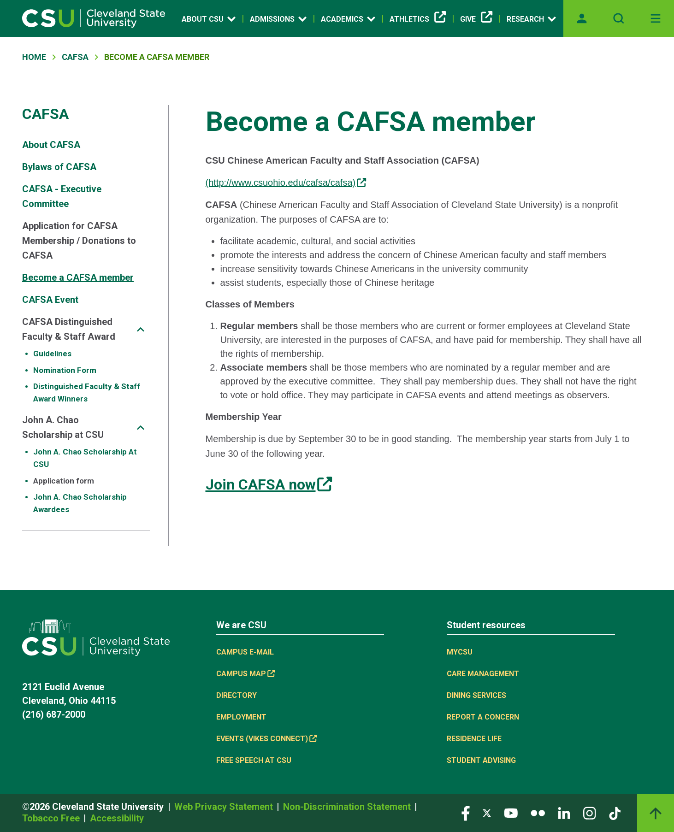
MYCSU (460, 652)
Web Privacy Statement (224, 806)
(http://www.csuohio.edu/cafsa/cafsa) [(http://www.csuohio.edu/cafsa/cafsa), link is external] (286, 182)
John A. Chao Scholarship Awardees (80, 503)
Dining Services (476, 695)
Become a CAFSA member (78, 277)
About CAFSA (51, 144)
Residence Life (474, 738)
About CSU (209, 19)
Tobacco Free (52, 818)
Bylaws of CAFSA (59, 166)
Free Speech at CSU (253, 760)
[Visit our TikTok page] (615, 812)
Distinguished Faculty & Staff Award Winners (86, 392)
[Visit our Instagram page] (589, 812)
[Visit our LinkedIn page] (564, 812)
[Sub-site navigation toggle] (140, 329)
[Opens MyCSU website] (581, 18)
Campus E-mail (245, 652)
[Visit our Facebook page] (465, 812)
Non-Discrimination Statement (348, 806)
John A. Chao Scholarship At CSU (85, 458)
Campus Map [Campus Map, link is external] (245, 673)
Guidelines (52, 353)
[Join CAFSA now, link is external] (269, 484)
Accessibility (117, 818)
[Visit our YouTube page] (511, 812)
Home (34, 57)
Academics (348, 19)
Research (531, 19)
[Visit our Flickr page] (538, 812)
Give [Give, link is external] (476, 19)
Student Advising (481, 760)
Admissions (278, 19)
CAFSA (75, 57)
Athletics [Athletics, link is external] (418, 19)
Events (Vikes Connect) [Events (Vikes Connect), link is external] (266, 738)
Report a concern (483, 717)
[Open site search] (618, 18)
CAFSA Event (50, 299)
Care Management (483, 673)
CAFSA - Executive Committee (61, 196)
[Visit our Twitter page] (487, 812)
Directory (236, 695)
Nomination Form (64, 370)
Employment (241, 717)
